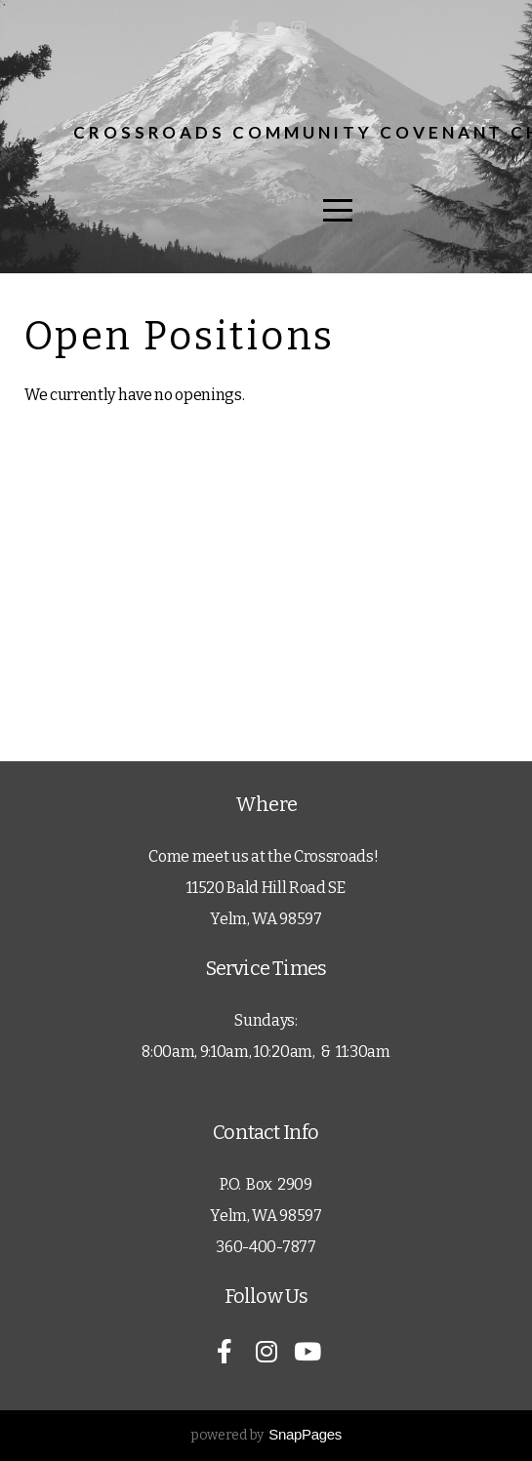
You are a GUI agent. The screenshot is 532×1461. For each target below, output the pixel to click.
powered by (266, 1435)
